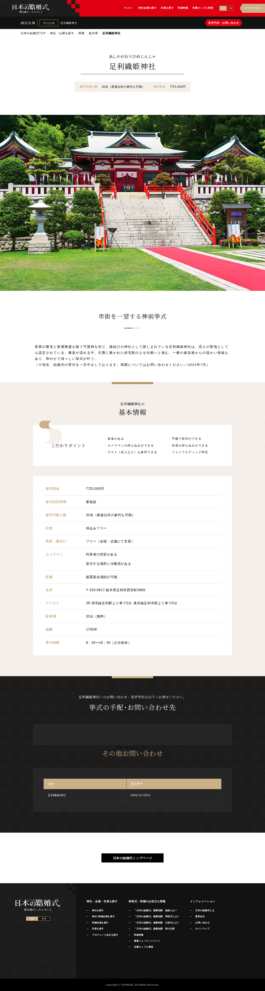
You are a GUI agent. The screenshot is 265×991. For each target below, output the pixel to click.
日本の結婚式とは (204, 910)
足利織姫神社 (68, 23)
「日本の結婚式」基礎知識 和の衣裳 (154, 928)
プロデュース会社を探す (105, 935)
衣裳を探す (98, 928)
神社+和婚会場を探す (103, 916)
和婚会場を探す (100, 922)
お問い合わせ (202, 922)
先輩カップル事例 (143, 947)
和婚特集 (138, 935)
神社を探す (98, 910)
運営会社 (200, 916)
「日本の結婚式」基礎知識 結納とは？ (155, 910)
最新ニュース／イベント (147, 941)
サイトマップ (202, 928)
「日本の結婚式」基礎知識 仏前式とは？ (156, 922)
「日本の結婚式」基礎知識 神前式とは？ (156, 916)
